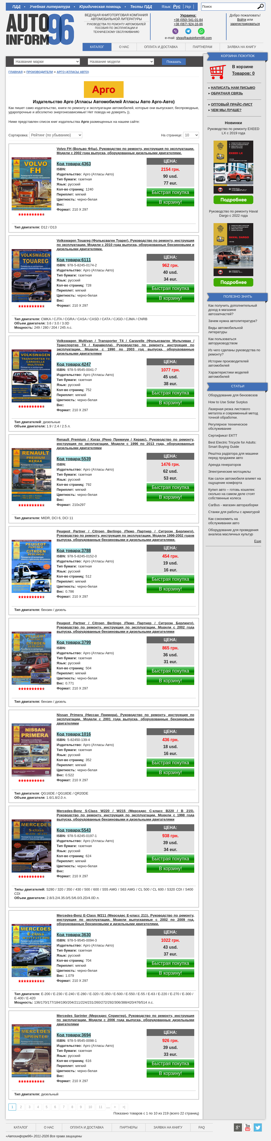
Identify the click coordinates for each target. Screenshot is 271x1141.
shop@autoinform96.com (194, 38)
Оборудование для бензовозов (233, 395)
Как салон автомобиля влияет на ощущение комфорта (234, 480)
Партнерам (202, 47)
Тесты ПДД (141, 7)
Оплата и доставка (161, 47)
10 (90, 1107)
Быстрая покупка (170, 192)
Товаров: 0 (243, 73)
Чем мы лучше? (226, 110)
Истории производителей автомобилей (228, 363)
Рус (176, 6)
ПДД (16, 7)
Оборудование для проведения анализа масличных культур (233, 532)
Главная (15, 71)
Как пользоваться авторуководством (222, 341)
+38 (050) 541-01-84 (188, 20)
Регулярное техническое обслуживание (227, 426)
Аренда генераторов (224, 465)
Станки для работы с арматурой (234, 512)
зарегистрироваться (245, 24)
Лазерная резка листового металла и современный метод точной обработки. (233, 413)
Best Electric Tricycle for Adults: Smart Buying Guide (232, 444)
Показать (173, 62)
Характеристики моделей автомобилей (228, 374)
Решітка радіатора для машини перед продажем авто (233, 456)
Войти (241, 19)
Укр (188, 7)
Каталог (97, 47)
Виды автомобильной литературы (225, 330)
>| (124, 1107)
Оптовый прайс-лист (231, 104)
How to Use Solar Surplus (228, 402)
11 (100, 1107)
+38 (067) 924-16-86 (188, 24)
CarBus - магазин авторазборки (233, 505)
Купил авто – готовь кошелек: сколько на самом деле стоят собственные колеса (231, 494)
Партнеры (129, 1127)
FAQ (201, 1127)
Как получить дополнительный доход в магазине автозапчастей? (232, 309)
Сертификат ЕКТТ (222, 435)
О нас (124, 47)
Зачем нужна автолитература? (232, 321)
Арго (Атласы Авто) (73, 71)
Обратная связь (227, 93)
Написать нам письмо (233, 88)
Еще (257, 541)
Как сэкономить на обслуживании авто (223, 521)
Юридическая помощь (100, 7)
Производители (39, 71)
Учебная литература (50, 7)
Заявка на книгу (241, 47)
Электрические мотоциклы (229, 472)
